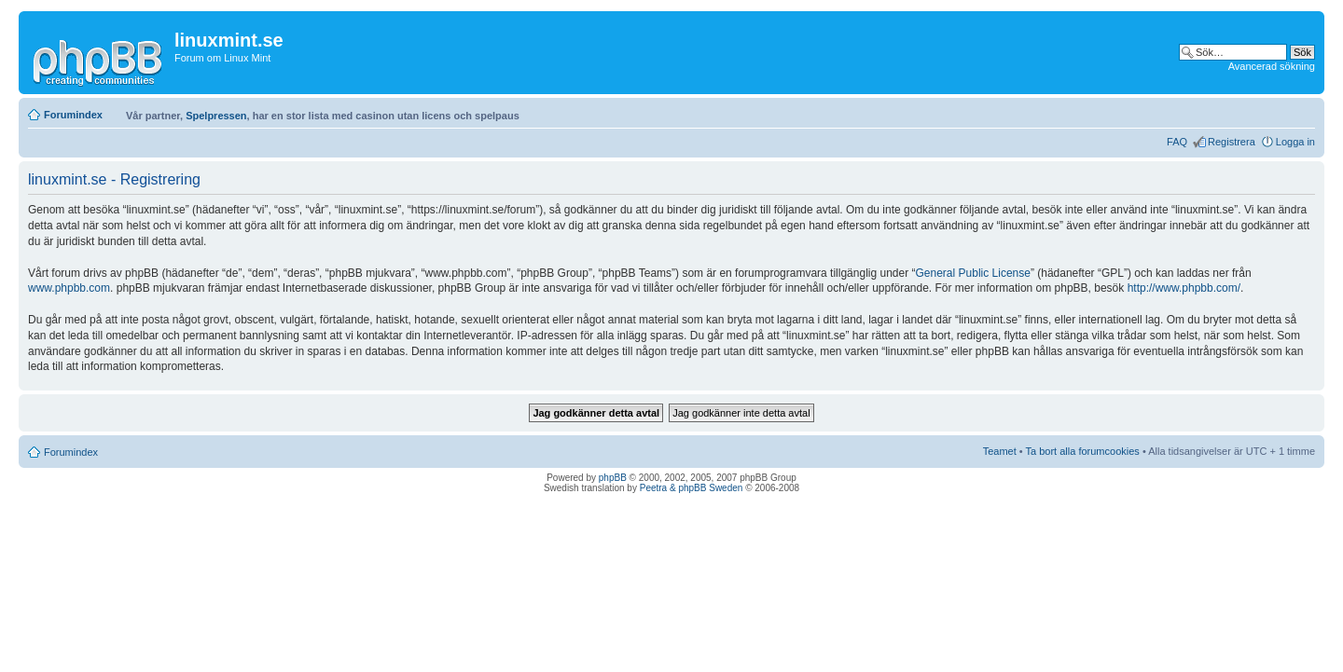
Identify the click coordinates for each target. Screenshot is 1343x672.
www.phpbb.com (69, 288)
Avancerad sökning (1271, 66)
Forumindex (73, 114)
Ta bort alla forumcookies (1083, 451)
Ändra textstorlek (1301, 111)
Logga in (1295, 141)
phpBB (613, 478)
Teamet (1000, 451)
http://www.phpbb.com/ (1184, 288)
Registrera (1231, 141)
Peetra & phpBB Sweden (691, 488)
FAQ (1177, 141)
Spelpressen (216, 115)
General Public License (973, 273)
